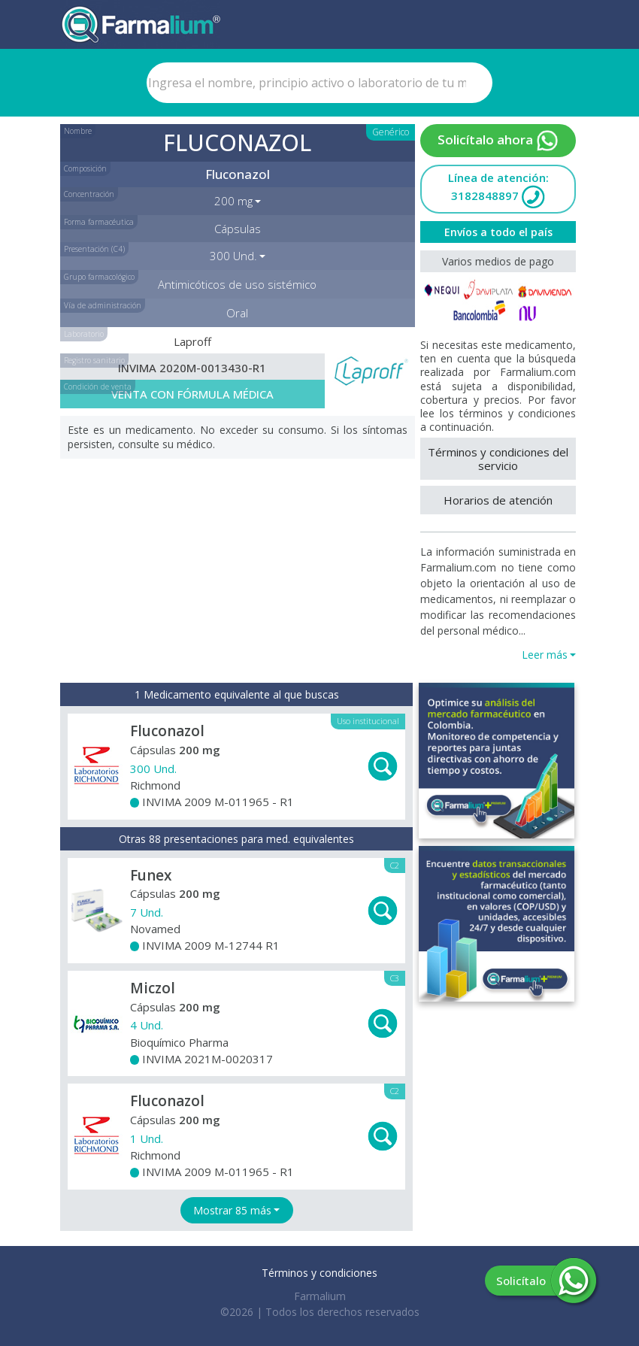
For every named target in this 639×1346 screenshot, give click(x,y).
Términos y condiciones (319, 1273)
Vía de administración (102, 305)
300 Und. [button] (233, 255)
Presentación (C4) (94, 249)
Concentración (89, 194)
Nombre (78, 131)
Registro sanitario (94, 360)
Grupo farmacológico (99, 276)
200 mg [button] (233, 200)
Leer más (545, 654)
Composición (85, 168)
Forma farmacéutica (99, 222)
